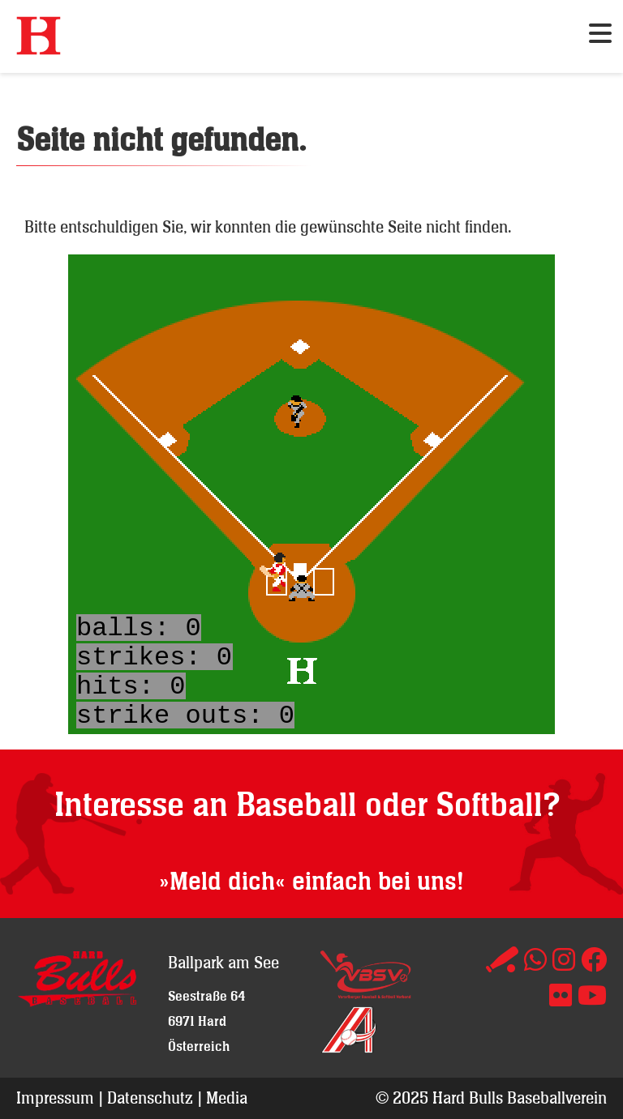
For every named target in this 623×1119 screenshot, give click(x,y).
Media (226, 1097)
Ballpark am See (223, 962)
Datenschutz (150, 1097)
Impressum (55, 1097)
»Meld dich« (222, 882)
